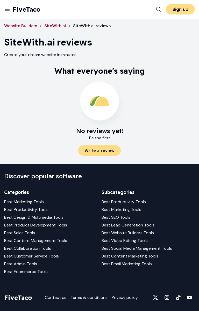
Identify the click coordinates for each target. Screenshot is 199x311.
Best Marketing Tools (24, 201)
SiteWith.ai (55, 25)
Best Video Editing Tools (125, 240)
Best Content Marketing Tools (130, 256)
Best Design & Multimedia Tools (33, 217)
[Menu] (7, 9)
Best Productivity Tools (26, 209)
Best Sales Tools (19, 233)
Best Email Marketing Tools (127, 264)
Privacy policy (125, 297)
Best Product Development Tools (35, 225)
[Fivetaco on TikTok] (178, 297)
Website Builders (20, 25)
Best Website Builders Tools (128, 233)
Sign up (180, 9)
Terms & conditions (89, 297)
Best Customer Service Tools (31, 256)
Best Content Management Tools (35, 240)
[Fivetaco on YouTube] (189, 297)
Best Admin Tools (20, 264)
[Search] (158, 9)
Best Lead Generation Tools (128, 225)
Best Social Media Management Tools (137, 248)
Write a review (99, 150)
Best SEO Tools (116, 217)
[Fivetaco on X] (155, 297)
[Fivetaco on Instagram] (167, 297)
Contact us (55, 297)
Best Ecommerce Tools (26, 271)
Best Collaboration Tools (27, 248)
